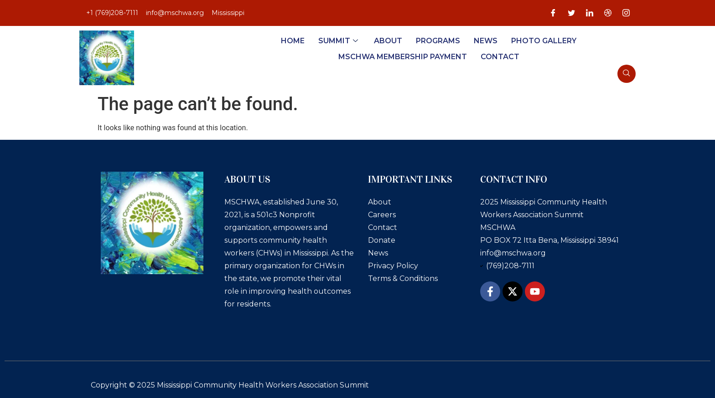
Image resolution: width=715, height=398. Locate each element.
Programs (438, 40)
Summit (339, 40)
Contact (500, 56)
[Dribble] (608, 13)
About (388, 40)
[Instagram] (626, 13)
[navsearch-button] (626, 74)
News (485, 40)
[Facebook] (553, 13)
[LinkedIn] (589, 13)
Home (293, 40)
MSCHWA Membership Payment (402, 56)
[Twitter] (571, 13)
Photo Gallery (543, 40)
